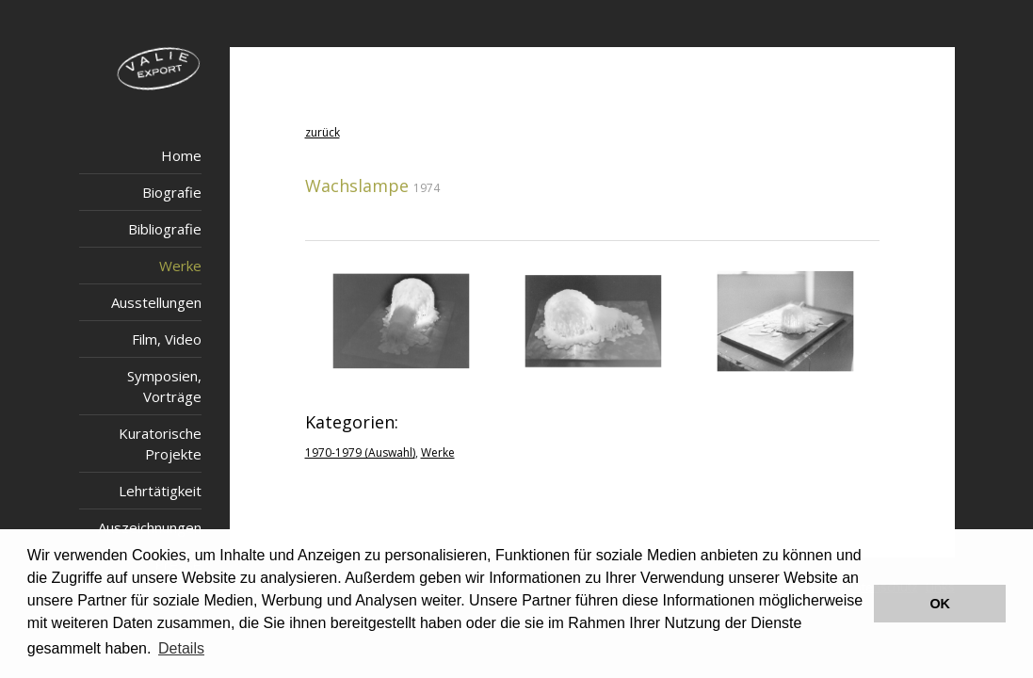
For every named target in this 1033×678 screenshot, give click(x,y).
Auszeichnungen (150, 527)
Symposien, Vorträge (164, 386)
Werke (180, 265)
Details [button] (181, 648)
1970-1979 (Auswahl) (360, 452)
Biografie (172, 192)
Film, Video (167, 339)
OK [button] (939, 603)
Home (181, 155)
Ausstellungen (156, 302)
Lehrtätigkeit (160, 490)
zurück (322, 132)
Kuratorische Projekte (160, 443)
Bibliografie (165, 228)
